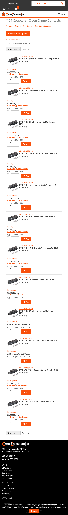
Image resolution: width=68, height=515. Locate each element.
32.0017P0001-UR (26, 277)
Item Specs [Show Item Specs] (12, 69)
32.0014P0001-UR (26, 182)
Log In (7, 9)
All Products (6, 468)
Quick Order (6, 473)
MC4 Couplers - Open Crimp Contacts (37, 26)
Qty (9, 79)
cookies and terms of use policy (52, 506)
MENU (62, 14)
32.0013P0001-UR (26, 151)
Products (9, 26)
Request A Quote (8, 475)
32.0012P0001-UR (26, 119)
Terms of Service (8, 488)
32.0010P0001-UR (26, 56)
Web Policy (6, 493)
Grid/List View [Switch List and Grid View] (13, 39)
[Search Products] (62, 4)
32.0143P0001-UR (26, 399)
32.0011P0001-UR (26, 88)
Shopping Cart (7, 478)
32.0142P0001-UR (26, 368)
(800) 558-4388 (11, 458)
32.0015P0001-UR (26, 214)
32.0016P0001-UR (26, 245)
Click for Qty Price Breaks (17, 74)
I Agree (34, 511)
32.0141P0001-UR (26, 338)
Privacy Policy (7, 491)
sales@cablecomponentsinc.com (16, 451)
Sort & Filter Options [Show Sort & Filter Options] (18, 33)
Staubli (18, 26)
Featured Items (7, 470)
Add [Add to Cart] (26, 81)
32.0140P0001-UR (26, 309)
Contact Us (6, 486)
